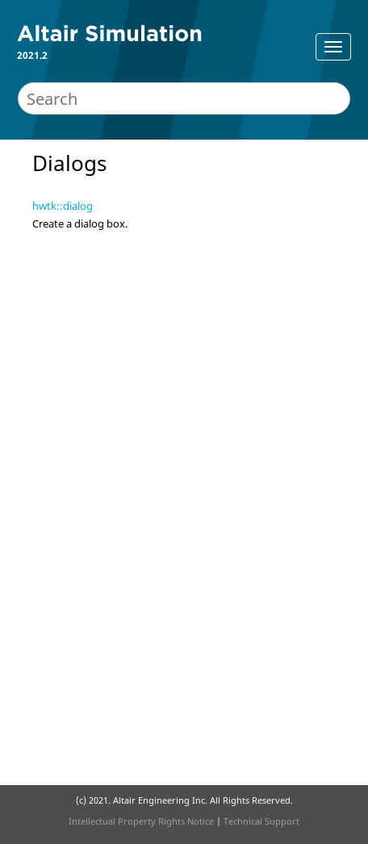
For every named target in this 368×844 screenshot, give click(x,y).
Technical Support (261, 821)
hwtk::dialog (62, 205)
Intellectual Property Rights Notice (141, 821)
